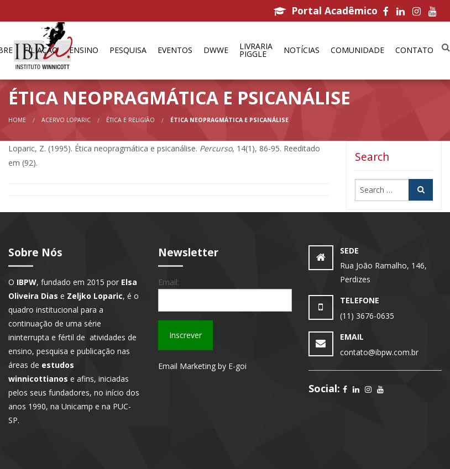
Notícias (302, 50)
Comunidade (357, 50)
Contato (414, 50)
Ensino (83, 50)
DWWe (215, 50)
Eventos (175, 50)
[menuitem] (41, 51)
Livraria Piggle (256, 50)
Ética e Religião (130, 120)
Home (17, 120)
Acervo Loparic (66, 120)
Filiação (41, 50)
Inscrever (185, 335)
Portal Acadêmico (326, 10)
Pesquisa (127, 50)
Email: (168, 282)
